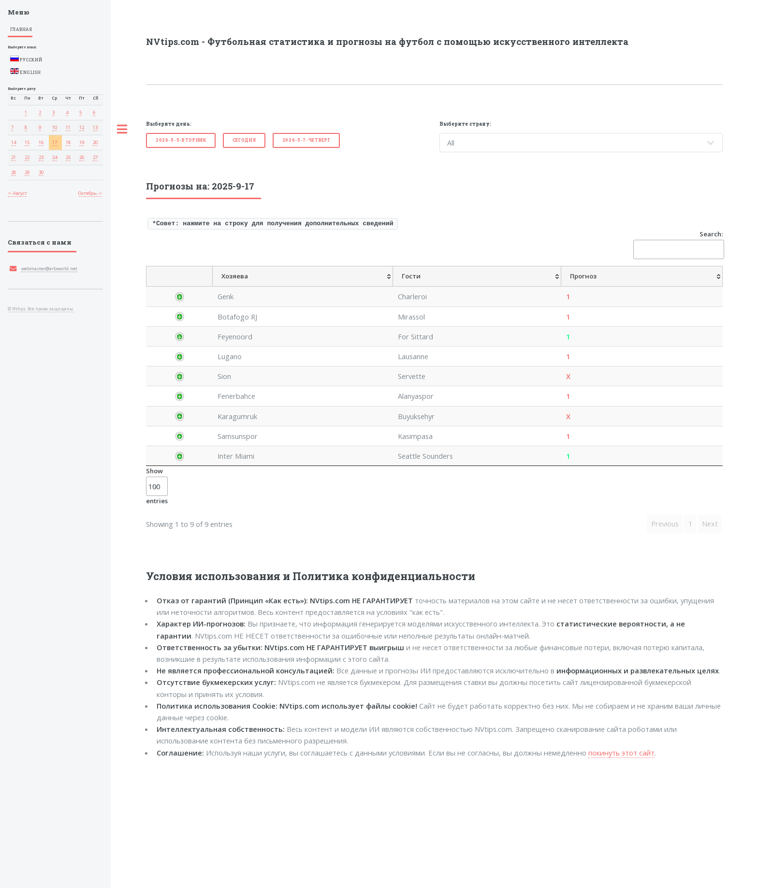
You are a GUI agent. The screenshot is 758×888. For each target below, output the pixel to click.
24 (54, 157)
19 (81, 142)
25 (68, 157)
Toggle (122, 129)
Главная (21, 29)
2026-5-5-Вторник (181, 140)
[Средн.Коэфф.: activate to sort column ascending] (421, 287)
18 (68, 142)
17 (54, 142)
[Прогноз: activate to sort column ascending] (378, 287)
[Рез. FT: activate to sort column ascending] (707, 287)
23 (41, 157)
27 (95, 157)
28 (13, 172)
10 (54, 127)
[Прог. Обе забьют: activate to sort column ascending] (664, 287)
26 (81, 157)
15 (27, 142)
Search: (678, 244)
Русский (26, 59)
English (25, 71)
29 (27, 172)
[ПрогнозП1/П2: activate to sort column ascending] (553, 287)
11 (68, 127)
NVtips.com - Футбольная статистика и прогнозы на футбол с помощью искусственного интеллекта (387, 41)
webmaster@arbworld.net (49, 268)
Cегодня (244, 140)
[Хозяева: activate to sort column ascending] (281, 287)
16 (41, 142)
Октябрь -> (90, 193)
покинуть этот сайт (621, 867)
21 (13, 157)
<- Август (17, 193)
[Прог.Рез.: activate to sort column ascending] (513, 287)
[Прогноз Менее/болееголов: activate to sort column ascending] (606, 287)
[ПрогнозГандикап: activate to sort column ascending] (468, 287)
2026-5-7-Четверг (306, 140)
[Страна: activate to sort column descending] (189, 287)
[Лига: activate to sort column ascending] (235, 287)
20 (95, 142)
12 (81, 127)
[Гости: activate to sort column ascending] (331, 287)
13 (95, 127)
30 (41, 172)
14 (13, 142)
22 (27, 157)
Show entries (157, 600)
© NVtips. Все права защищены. (41, 309)
